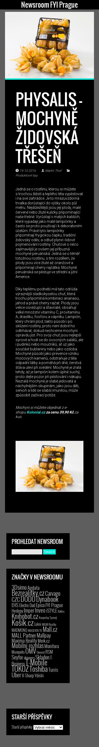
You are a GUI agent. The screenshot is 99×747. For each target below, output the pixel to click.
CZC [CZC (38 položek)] (16, 599)
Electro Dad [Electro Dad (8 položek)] (27, 605)
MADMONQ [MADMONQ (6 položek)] (19, 630)
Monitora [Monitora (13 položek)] (51, 645)
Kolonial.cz (36, 412)
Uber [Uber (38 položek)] (16, 674)
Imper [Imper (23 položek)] (29, 610)
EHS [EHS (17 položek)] (15, 604)
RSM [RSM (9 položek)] (49, 651)
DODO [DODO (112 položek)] (28, 599)
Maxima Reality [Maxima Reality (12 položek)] (24, 640)
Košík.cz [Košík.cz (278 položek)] (23, 622)
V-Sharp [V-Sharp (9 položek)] (28, 675)
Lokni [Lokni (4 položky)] (37, 624)
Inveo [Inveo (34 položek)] (40, 610)
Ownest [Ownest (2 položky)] (41, 652)
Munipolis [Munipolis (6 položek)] (18, 652)
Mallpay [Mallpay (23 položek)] (44, 635)
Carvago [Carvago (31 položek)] (52, 593)
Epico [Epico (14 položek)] (40, 604)
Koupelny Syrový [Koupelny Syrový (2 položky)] (48, 617)
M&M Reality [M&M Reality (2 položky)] (49, 624)
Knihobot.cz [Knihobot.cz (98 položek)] (25, 616)
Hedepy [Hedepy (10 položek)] (17, 610)
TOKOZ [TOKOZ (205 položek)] (20, 668)
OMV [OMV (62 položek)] (30, 650)
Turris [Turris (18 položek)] (53, 669)
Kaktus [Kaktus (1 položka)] (61, 611)
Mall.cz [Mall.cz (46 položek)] (50, 629)
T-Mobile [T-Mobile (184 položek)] (36, 662)
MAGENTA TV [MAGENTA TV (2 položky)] (35, 630)
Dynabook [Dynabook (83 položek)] (47, 599)
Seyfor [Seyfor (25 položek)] (17, 657)
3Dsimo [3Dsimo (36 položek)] (19, 587)
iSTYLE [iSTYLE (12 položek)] (51, 610)
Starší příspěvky (22, 727)
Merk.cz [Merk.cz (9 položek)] (44, 640)
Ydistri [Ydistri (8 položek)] (39, 675)
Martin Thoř (53, 171)
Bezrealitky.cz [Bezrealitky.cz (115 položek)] (28, 593)
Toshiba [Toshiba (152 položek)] (39, 668)
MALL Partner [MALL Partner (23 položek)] (24, 635)
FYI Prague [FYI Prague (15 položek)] (54, 604)
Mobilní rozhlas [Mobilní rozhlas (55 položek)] (28, 645)
